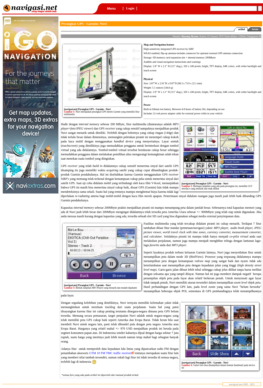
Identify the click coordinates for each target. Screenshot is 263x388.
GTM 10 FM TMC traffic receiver (111, 353)
